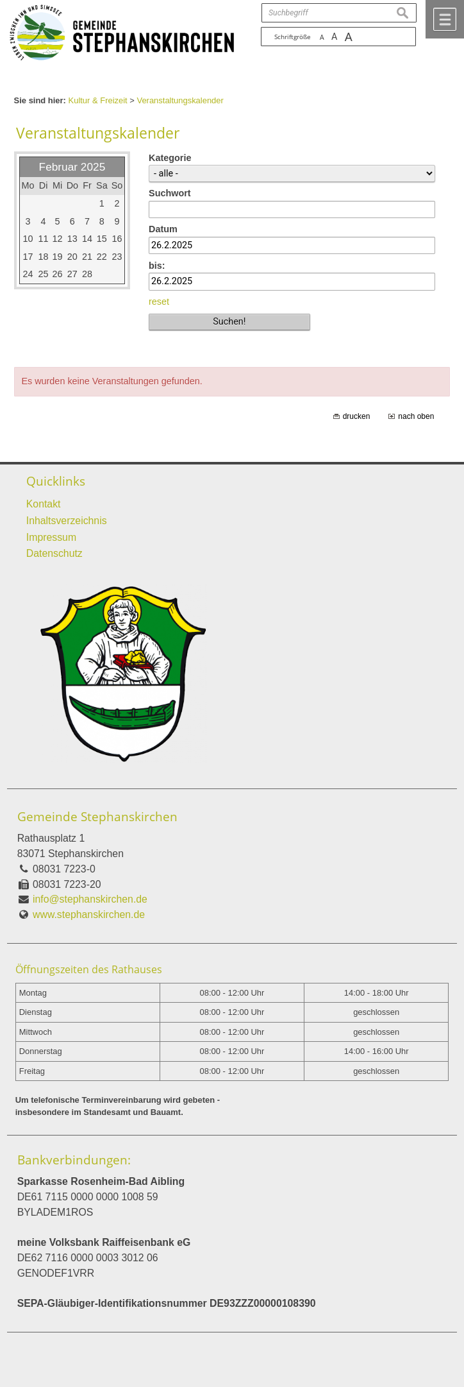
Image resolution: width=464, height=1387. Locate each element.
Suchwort (170, 193)
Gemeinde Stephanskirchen (97, 816)
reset (159, 301)
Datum (163, 229)
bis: (157, 265)
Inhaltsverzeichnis (66, 520)
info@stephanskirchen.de (90, 899)
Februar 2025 (72, 166)
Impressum (51, 537)
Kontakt (43, 503)
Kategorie (170, 158)
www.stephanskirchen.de (89, 914)
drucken (356, 416)
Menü (444, 19)
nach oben (416, 416)
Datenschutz (54, 553)
